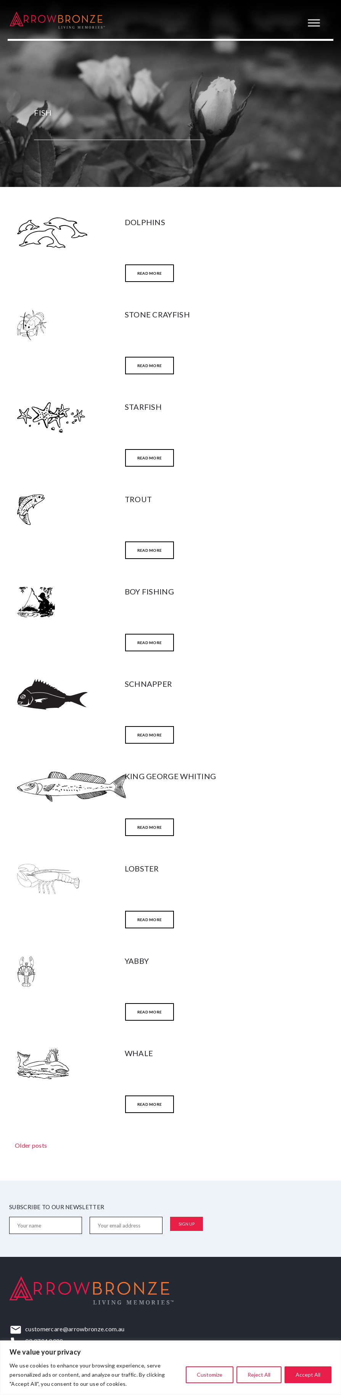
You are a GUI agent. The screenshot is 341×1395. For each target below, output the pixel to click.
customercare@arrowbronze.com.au (74, 1328)
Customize (209, 1374)
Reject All (259, 1374)
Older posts (31, 1145)
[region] (170, 1367)
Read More (149, 273)
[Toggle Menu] (314, 22)
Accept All (308, 1374)
